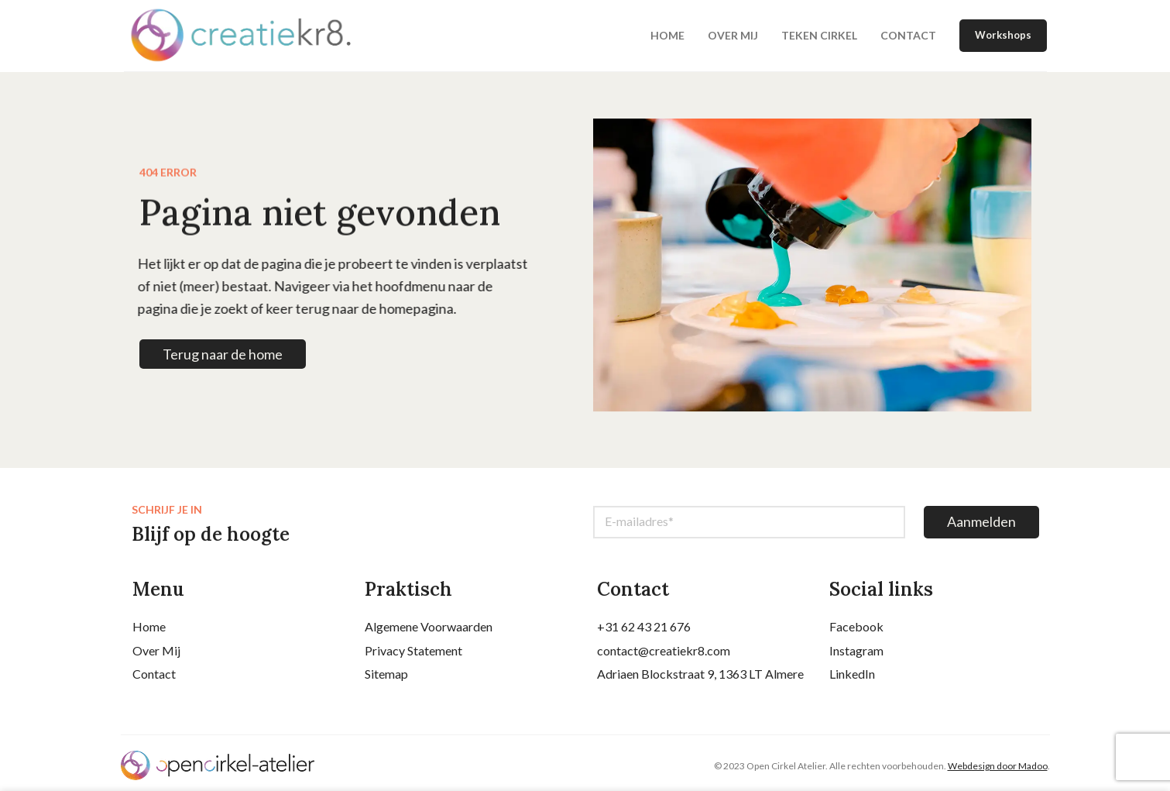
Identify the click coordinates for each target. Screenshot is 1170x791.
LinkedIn (852, 679)
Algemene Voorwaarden (428, 631)
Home (149, 631)
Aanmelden (981, 526)
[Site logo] (259, 36)
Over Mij (156, 655)
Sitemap (386, 679)
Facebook (856, 631)
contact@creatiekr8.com (663, 655)
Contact (154, 679)
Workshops (1003, 38)
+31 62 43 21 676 (644, 631)
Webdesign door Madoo (998, 770)
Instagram (856, 655)
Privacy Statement (413, 655)
